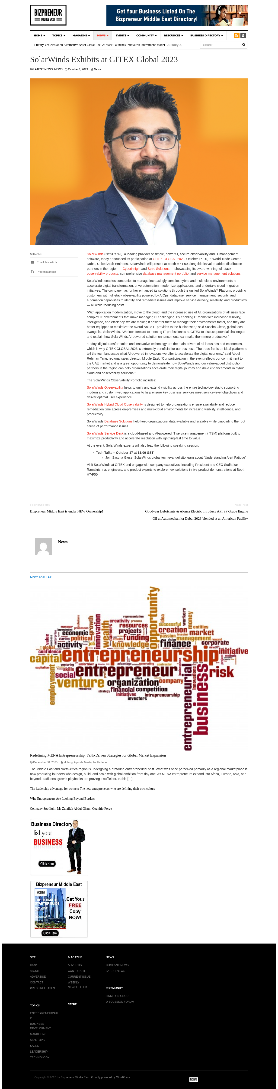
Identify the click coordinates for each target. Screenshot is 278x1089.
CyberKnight (132, 269)
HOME (39, 35)
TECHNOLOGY (40, 1057)
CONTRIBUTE (77, 971)
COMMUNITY (146, 35)
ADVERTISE (38, 976)
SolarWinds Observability (105, 387)
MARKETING (38, 1034)
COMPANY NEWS (117, 965)
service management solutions (218, 273)
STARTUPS (37, 1040)
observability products (102, 273)
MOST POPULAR (40, 577)
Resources (173, 35)
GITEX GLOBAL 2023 (168, 259)
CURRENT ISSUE (79, 976)
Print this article (43, 272)
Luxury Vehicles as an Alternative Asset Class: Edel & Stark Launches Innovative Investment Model (99, 45)
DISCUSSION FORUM (120, 1001)
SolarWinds (95, 254)
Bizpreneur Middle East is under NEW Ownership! (66, 511)
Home (34, 965)
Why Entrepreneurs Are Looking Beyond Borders (62, 798)
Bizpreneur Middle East (75, 1077)
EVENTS (122, 35)
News (97, 69)
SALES (34, 1045)
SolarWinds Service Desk (105, 433)
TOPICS (58, 35)
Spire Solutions (158, 269)
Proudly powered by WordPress (110, 1077)
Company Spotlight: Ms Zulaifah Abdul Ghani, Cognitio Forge (71, 808)
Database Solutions (118, 421)
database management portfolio (166, 273)
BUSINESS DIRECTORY (206, 35)
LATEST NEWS (43, 69)
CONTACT (36, 982)
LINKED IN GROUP (118, 996)
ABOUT (35, 971)
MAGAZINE (81, 35)
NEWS (103, 35)
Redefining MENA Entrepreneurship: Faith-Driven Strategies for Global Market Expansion (98, 755)
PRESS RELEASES (42, 988)
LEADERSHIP (39, 1051)
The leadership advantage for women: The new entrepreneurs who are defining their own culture (92, 788)
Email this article (43, 262)
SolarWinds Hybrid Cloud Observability (115, 404)
